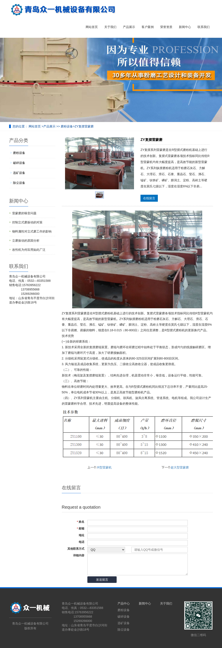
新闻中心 (185, 27)
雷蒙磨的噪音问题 (24, 213)
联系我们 (204, 27)
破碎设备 (19, 163)
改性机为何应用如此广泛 (29, 249)
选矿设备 (19, 173)
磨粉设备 (67, 126)
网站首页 (92, 27)
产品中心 (124, 603)
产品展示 (129, 27)
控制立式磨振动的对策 (27, 222)
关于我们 (110, 27)
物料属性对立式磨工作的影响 (32, 231)
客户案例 (148, 27)
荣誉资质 (166, 27)
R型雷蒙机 (104, 467)
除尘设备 (19, 183)
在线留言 (149, 198)
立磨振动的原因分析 (25, 240)
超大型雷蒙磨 (180, 467)
